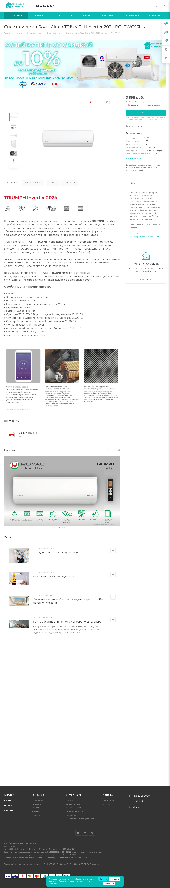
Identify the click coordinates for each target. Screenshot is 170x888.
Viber (92, 833)
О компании (37, 800)
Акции (8, 800)
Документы (37, 815)
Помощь (108, 795)
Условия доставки (74, 808)
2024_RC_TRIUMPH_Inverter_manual (29, 433)
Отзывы (53, 183)
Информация (74, 795)
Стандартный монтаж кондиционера (56, 552)
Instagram (78, 833)
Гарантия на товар (74, 811)
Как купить (70, 183)
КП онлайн (71, 815)
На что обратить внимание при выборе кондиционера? (68, 621)
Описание (12, 183)
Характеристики (33, 183)
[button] (59, 528)
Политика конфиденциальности (80, 819)
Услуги (8, 805)
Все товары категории (140, 233)
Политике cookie (56, 883)
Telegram (85, 833)
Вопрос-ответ (109, 800)
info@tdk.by (138, 801)
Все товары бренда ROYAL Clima (144, 236)
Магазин (70, 800)
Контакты (36, 811)
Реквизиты (37, 804)
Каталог (9, 795)
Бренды (8, 811)
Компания (38, 795)
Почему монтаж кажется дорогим (54, 576)
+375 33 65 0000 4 (44, 6)
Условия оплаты (73, 804)
